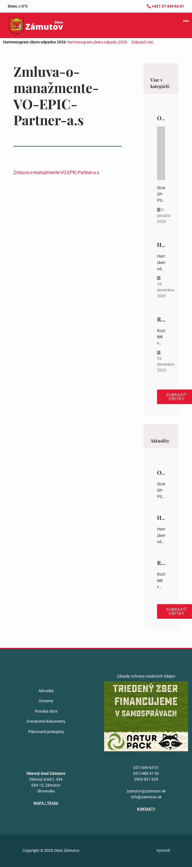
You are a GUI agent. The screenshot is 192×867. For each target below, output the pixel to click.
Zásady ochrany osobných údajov (146, 676)
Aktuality (46, 690)
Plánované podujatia (46, 731)
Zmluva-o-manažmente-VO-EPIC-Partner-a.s (56, 172)
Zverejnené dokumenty (45, 721)
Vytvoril (163, 850)
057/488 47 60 (146, 773)
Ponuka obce (46, 711)
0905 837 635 (146, 779)
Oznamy (46, 701)
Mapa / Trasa (46, 803)
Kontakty (146, 809)
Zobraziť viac (142, 42)
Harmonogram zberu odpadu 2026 (97, 42)
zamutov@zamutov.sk (146, 791)
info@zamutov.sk (146, 797)
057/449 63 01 (146, 767)
